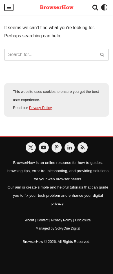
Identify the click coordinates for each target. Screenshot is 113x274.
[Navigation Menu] (9, 7)
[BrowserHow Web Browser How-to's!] (57, 7)
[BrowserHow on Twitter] (31, 147)
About (29, 220)
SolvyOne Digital (67, 228)
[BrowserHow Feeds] (82, 147)
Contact (42, 220)
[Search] (95, 7)
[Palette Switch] (104, 7)
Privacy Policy (40, 108)
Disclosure (83, 220)
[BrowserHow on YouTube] (44, 147)
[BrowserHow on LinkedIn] (70, 147)
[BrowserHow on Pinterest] (57, 147)
